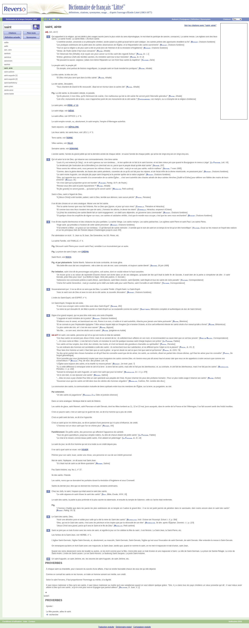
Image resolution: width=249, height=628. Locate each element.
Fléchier (102, 183)
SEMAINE (73, 148)
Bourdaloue (223, 367)
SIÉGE (71, 111)
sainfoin (7, 64)
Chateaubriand (144, 99)
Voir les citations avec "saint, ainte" (200, 25)
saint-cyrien (8, 86)
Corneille (140, 206)
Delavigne (123, 587)
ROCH (68, 257)
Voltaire (145, 60)
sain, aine (8, 50)
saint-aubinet (9, 72)
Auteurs (175, 19)
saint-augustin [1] (10, 75)
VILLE (70, 143)
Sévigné (156, 165)
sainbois (7, 53)
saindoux (7, 57)
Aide (25, 621)
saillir (6, 46)
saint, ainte (8, 68)
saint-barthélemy (10, 83)
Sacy (104, 494)
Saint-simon (145, 309)
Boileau (97, 375)
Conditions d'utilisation (12, 621)
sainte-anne (8, 90)
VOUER (84, 450)
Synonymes (205, 19)
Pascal (139, 197)
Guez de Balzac (206, 338)
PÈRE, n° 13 (72, 105)
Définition (195, 19)
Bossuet (194, 42)
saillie (6, 42)
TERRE (69, 138)
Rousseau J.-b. (89, 395)
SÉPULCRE (73, 127)
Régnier (106, 426)
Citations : (232, 19)
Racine (100, 51)
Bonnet (60, 510)
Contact (32, 621)
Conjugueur (185, 19)
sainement (8, 61)
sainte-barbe (9, 94)
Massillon (117, 189)
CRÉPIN (84, 252)
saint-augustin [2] (10, 79)
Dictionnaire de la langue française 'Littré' (21, 19)
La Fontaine (215, 162)
